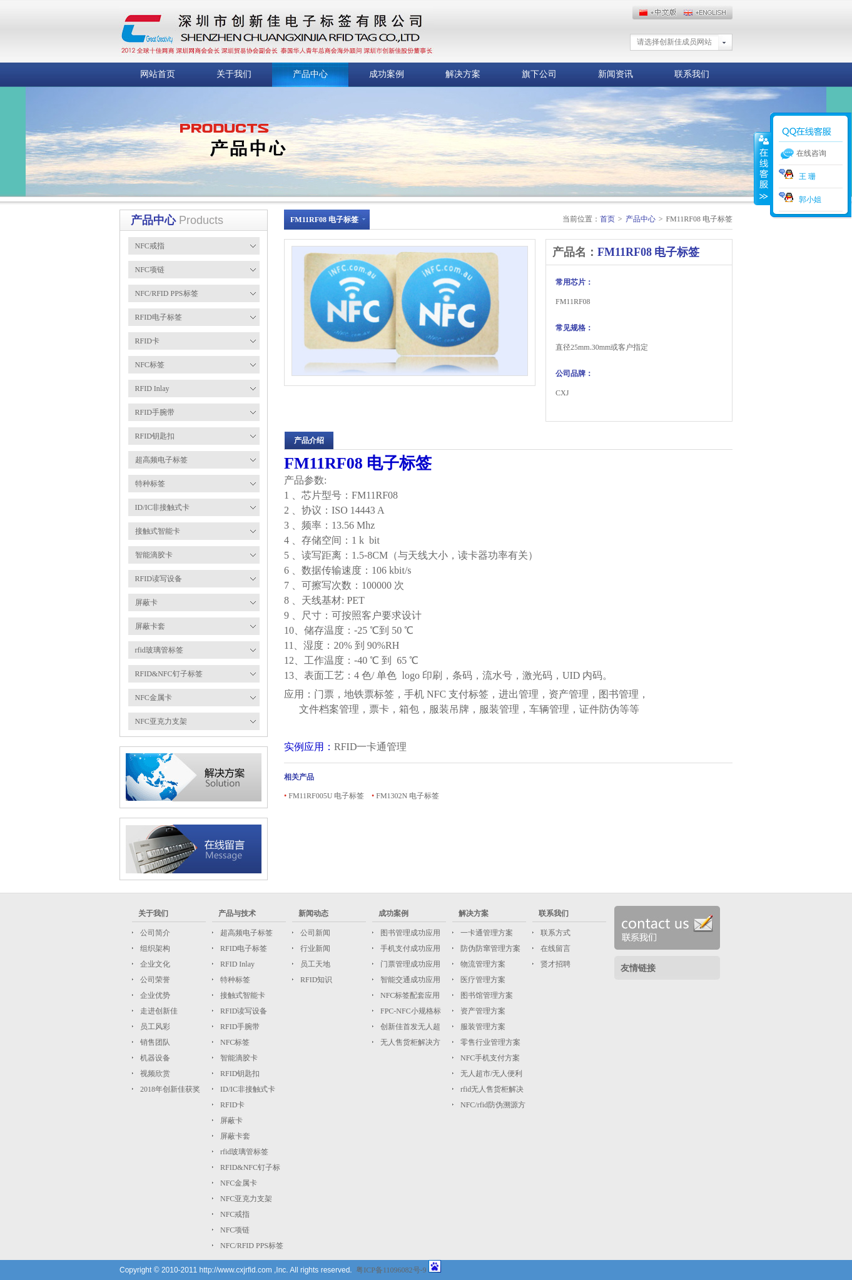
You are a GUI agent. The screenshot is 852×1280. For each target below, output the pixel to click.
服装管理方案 (482, 1026)
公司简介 (154, 932)
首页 (607, 219)
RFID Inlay (236, 964)
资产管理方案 (482, 1011)
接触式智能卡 (241, 995)
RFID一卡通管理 (370, 746)
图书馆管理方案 (486, 995)
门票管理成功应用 (409, 964)
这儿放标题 (276, 31)
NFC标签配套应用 (409, 995)
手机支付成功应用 (409, 948)
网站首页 (157, 74)
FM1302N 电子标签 (407, 795)
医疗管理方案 (482, 979)
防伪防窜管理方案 (489, 948)
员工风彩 (154, 1026)
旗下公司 (539, 74)
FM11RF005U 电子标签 (326, 795)
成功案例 (386, 74)
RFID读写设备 (242, 1011)
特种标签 (234, 979)
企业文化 (154, 964)
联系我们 (691, 74)
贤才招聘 (555, 964)
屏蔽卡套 (234, 1136)
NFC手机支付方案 (489, 1058)
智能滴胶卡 (238, 1058)
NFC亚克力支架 (245, 1198)
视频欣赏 (154, 1073)
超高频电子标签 (245, 932)
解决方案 (462, 74)
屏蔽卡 (230, 1120)
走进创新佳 (158, 1011)
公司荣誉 (154, 979)
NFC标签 (234, 1042)
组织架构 (154, 948)
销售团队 (154, 1042)
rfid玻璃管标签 (243, 1151)
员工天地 (314, 964)
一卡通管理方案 (486, 932)
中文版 (707, 12)
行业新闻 (314, 948)
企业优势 (154, 995)
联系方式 (555, 932)
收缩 (762, 168)
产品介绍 (309, 440)
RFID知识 (315, 979)
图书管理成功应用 (409, 932)
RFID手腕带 (239, 1026)
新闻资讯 (615, 74)
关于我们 (233, 74)
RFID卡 (231, 1104)
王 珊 (797, 176)
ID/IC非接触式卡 (246, 1089)
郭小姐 (800, 199)
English (657, 12)
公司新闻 (314, 932)
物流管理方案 (482, 964)
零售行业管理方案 (489, 1042)
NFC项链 (234, 1230)
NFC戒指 (234, 1214)
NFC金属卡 (237, 1183)
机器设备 (154, 1058)
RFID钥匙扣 (239, 1073)
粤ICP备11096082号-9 (391, 1270)
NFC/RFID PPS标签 (250, 1245)
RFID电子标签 (242, 948)
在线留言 (555, 948)
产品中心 (310, 74)
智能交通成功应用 (409, 979)
